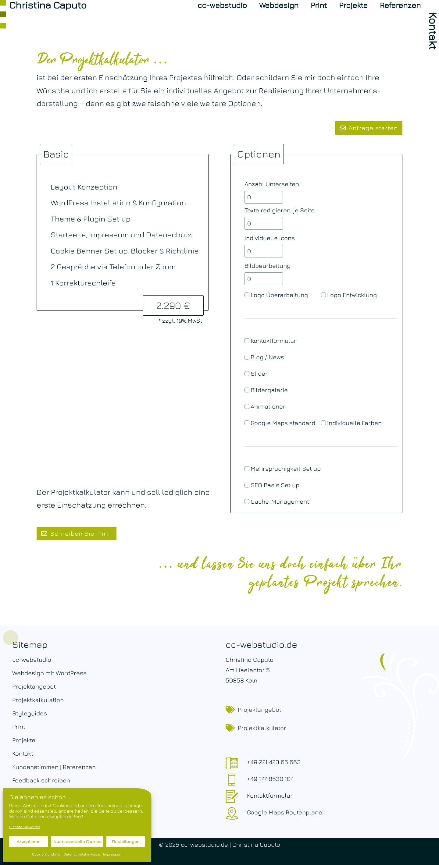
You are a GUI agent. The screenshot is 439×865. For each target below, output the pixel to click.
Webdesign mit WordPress (49, 672)
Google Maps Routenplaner (286, 812)
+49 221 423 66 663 (274, 761)
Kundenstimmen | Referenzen (54, 766)
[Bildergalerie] (246, 390)
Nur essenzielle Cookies (77, 841)
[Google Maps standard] (246, 422)
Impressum (112, 854)
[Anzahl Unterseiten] (263, 197)
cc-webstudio (222, 5)
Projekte (353, 5)
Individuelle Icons (269, 237)
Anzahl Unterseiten (271, 183)
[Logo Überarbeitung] (246, 294)
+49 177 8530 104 (270, 778)
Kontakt (22, 753)
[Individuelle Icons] (263, 251)
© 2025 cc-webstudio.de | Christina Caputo (219, 844)
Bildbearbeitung (267, 265)
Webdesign (278, 5)
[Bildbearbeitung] (263, 278)
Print (319, 5)
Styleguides (29, 713)
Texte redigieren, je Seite (279, 210)
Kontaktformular (270, 795)
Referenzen (400, 5)
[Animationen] (246, 406)
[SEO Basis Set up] (246, 485)
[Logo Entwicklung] (323, 294)
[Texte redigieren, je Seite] (263, 223)
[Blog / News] (246, 357)
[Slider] (246, 373)
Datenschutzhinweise (81, 854)
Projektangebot (34, 686)
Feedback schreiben (41, 780)
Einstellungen (126, 841)
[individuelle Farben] (323, 422)
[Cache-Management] (246, 501)
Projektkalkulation (38, 699)
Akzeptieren (29, 841)
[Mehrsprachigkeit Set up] (246, 468)
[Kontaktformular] (246, 340)
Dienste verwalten (24, 826)
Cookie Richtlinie (46, 854)
